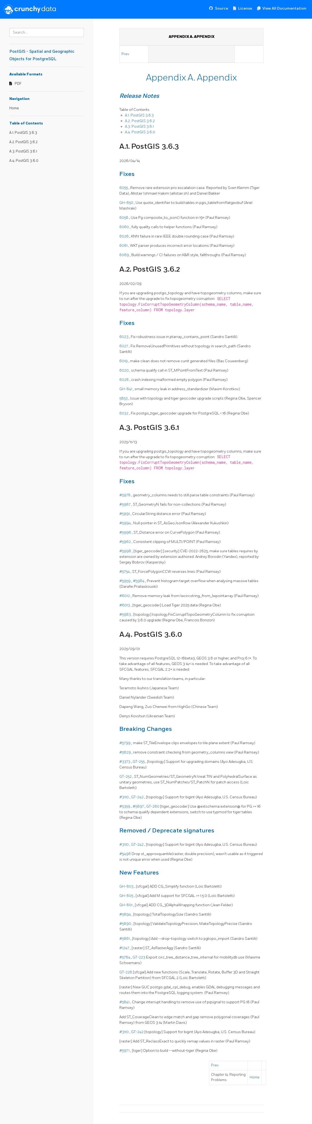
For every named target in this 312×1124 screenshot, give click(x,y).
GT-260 (153, 806)
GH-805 (126, 895)
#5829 (125, 752)
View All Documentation (284, 8)
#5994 (125, 523)
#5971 (124, 1050)
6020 (124, 370)
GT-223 (139, 957)
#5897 (139, 806)
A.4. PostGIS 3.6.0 (23, 161)
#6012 (125, 596)
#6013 (125, 605)
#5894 (125, 914)
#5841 (124, 1002)
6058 (124, 217)
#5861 (125, 938)
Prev (125, 54)
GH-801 (126, 905)
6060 (124, 227)
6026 (124, 236)
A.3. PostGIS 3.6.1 (23, 151)
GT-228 (126, 972)
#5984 (139, 581)
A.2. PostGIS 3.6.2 (23, 142)
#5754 (125, 571)
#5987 (125, 504)
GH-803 (126, 886)
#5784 (125, 957)
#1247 (124, 948)
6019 (123, 361)
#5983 (125, 614)
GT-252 (125, 776)
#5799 (125, 743)
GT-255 (139, 761)
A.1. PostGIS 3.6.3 (23, 133)
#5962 (125, 541)
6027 (124, 346)
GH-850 (126, 202)
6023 (124, 337)
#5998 (125, 532)
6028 (124, 379)
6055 (124, 188)
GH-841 (126, 389)
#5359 (125, 806)
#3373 (125, 761)
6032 (124, 413)
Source (221, 8)
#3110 (124, 797)
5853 (123, 398)
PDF (18, 84)
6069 (124, 255)
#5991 (125, 513)
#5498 (125, 854)
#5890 (125, 923)
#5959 (125, 581)
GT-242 (137, 797)
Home (14, 108)
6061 (123, 245)
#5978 (125, 495)
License (245, 8)
